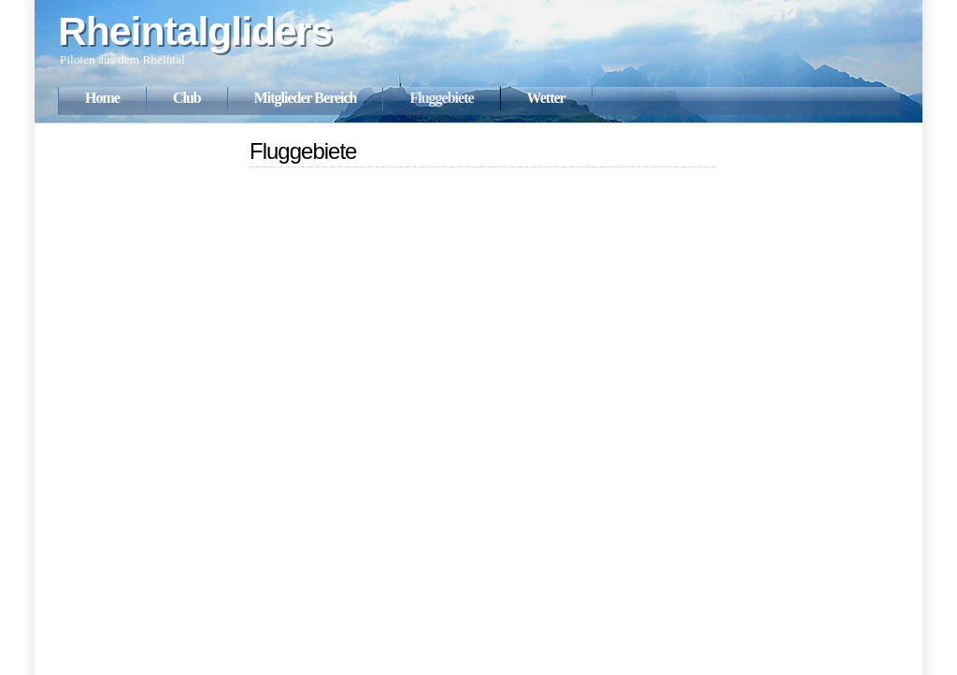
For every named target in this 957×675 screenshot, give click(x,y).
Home (102, 98)
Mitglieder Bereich (305, 98)
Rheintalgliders (195, 30)
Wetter (546, 98)
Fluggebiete (441, 98)
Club (187, 98)
